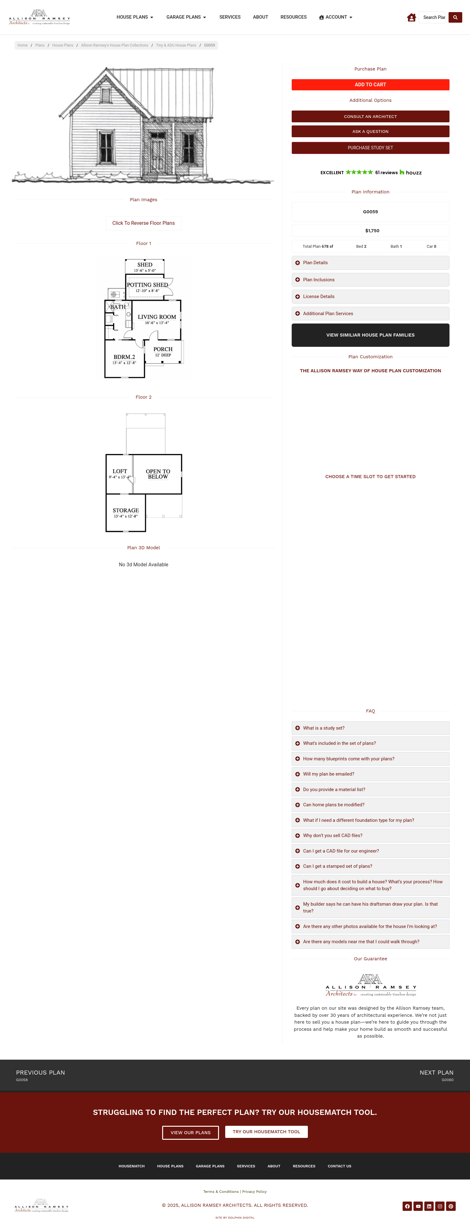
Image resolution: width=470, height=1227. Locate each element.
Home (23, 45)
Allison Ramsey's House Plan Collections (114, 45)
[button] (370, 172)
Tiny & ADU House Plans (176, 45)
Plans (40, 45)
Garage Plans (210, 1166)
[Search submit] (455, 17)
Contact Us (339, 1166)
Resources (304, 1166)
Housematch (132, 1166)
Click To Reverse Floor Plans (143, 223)
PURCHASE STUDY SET (370, 147)
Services (246, 1166)
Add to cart (370, 85)
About (274, 1166)
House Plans (62, 45)
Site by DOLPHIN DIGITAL (234, 1217)
